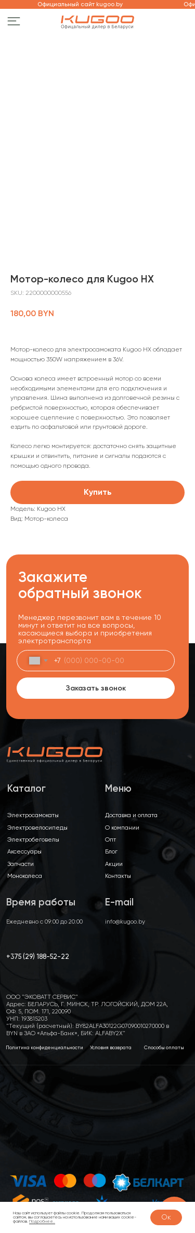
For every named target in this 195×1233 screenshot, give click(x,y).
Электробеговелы (33, 839)
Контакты (118, 875)
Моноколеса (24, 875)
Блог (111, 851)
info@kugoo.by (125, 921)
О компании (122, 827)
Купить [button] (98, 492)
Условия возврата (111, 1047)
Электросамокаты (33, 815)
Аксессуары (24, 851)
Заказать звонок (96, 688)
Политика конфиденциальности (44, 1047)
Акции (114, 864)
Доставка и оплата (131, 815)
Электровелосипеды (37, 827)
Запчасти (20, 864)
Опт (110, 839)
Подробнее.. (42, 1221)
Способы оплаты (164, 1047)
